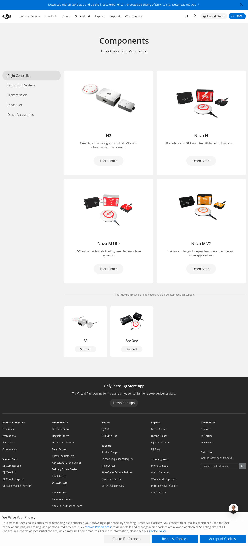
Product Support (111, 452)
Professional (9, 436)
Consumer (8, 429)
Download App (124, 403)
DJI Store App (59, 482)
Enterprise (8, 442)
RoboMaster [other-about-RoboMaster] (94, 520)
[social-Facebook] (216, 520)
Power (66, 16)
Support (115, 16)
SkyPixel (205, 429)
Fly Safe (106, 429)
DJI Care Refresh (11, 465)
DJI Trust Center (160, 442)
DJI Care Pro (9, 472)
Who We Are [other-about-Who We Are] (24, 520)
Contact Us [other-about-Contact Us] (42, 520)
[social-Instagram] (242, 520)
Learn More (108, 161)
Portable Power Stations (164, 486)
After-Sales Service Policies (117, 472)
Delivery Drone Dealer (64, 469)
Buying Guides (159, 436)
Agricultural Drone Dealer (66, 462)
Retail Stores (59, 449)
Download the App (184, 2)
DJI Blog (155, 449)
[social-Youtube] (229, 520)
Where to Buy (134, 16)
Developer (207, 442)
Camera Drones (29, 16)
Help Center (108, 465)
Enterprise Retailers (63, 456)
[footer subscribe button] (242, 466)
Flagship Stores (60, 436)
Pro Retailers (59, 476)
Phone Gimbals (159, 465)
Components (9, 449)
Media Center (159, 429)
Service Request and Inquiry (117, 459)
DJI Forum (206, 436)
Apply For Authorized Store (67, 506)
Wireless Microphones (163, 479)
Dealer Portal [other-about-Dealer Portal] (75, 520)
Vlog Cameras (159, 492)
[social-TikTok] (236, 520)
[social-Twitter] (223, 520)
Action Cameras (160, 472)
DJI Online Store (61, 429)
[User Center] (195, 16)
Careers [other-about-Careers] (58, 520)
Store (239, 16)
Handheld (51, 16)
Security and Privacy (113, 486)
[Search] (187, 16)
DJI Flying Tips (109, 436)
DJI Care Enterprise (13, 479)
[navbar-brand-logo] (11, 16)
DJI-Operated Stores (63, 442)
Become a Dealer (62, 499)
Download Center (111, 479)
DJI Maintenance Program (16, 486)
